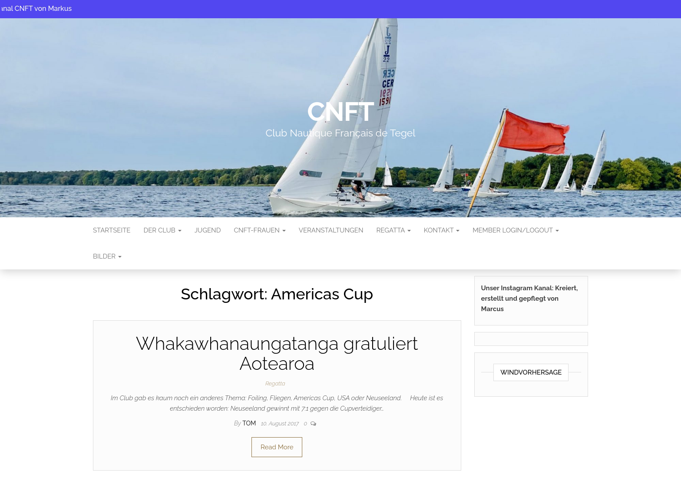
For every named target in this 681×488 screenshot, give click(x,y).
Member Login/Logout (516, 230)
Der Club (162, 230)
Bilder (107, 256)
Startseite (111, 230)
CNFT (340, 111)
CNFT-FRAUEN (259, 230)
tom (250, 423)
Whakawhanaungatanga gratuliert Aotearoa (277, 353)
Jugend (208, 230)
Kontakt (442, 230)
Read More (277, 447)
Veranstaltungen (331, 230)
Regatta (393, 230)
